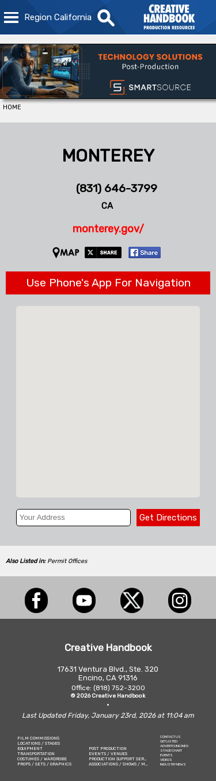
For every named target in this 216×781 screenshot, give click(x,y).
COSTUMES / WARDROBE (42, 758)
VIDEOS (166, 759)
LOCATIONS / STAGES (38, 743)
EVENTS (166, 755)
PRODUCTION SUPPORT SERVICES (123, 758)
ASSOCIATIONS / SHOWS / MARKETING (128, 764)
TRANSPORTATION (36, 753)
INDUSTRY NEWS (173, 764)
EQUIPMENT (30, 748)
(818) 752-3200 (119, 688)
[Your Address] (73, 517)
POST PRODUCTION (108, 748)
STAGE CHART (171, 750)
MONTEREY (108, 156)
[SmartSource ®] (108, 95)
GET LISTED (168, 741)
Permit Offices (67, 561)
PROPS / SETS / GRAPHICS (44, 764)
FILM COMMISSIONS (38, 738)
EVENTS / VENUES (108, 753)
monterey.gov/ (108, 229)
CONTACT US (170, 736)
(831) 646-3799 (116, 188)
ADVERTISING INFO (174, 746)
